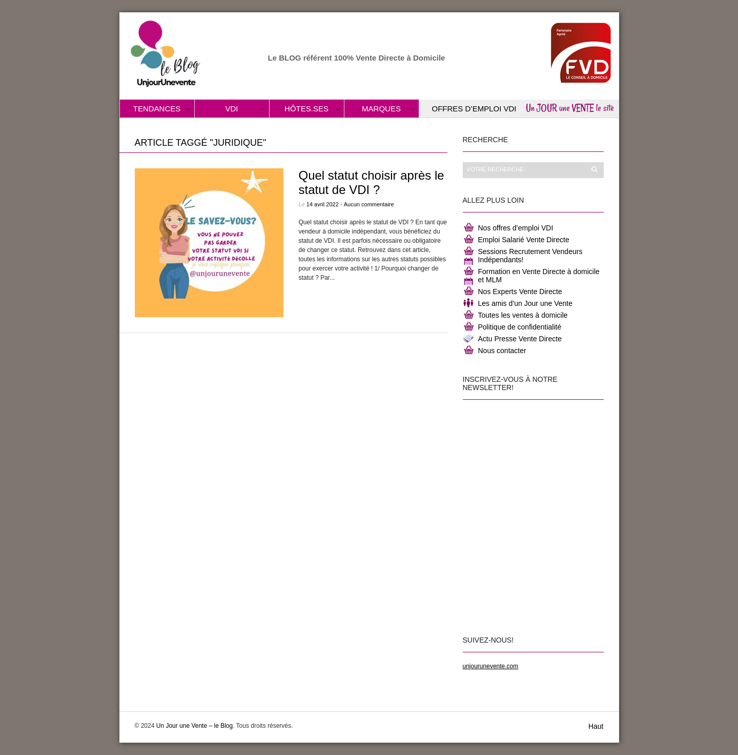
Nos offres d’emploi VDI (516, 228)
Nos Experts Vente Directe (520, 291)
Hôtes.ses (306, 108)
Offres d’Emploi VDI (474, 108)
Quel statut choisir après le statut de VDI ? (371, 182)
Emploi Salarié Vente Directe (523, 240)
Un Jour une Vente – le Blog (194, 725)
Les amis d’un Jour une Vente (525, 303)
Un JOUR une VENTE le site (570, 108)
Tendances (157, 108)
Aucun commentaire (369, 204)
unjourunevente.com (491, 666)
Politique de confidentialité (520, 327)
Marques (381, 108)
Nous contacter (502, 350)
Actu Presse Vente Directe (520, 339)
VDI (231, 108)
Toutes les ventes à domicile (523, 315)
